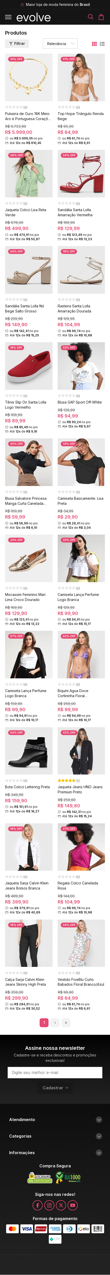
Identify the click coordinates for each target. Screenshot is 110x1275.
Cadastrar (56, 1087)
